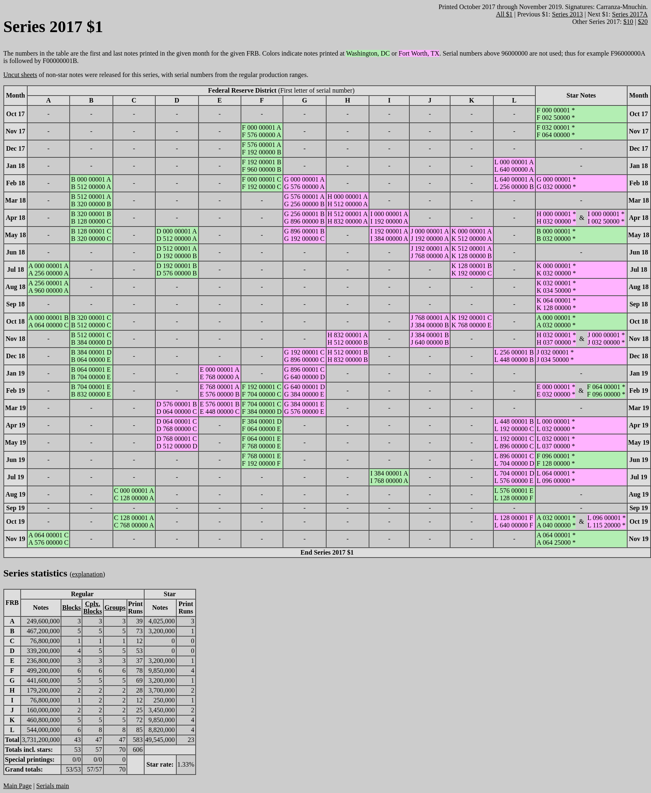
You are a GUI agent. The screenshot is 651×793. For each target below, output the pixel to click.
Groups (115, 607)
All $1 (504, 14)
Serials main (52, 785)
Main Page (17, 785)
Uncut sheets (20, 74)
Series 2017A (630, 14)
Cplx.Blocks (92, 607)
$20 (643, 21)
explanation (87, 574)
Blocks (71, 607)
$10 (628, 21)
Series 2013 (567, 14)
